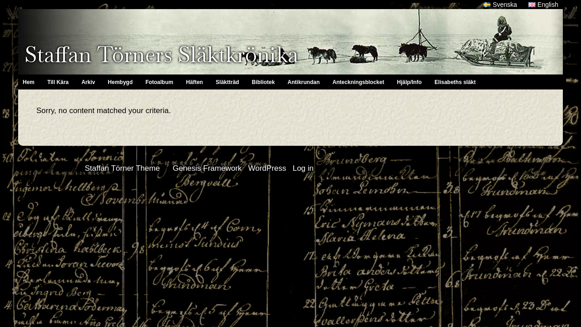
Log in (303, 168)
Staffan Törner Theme (122, 168)
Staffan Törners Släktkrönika (161, 54)
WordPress (267, 168)
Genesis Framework (206, 168)
